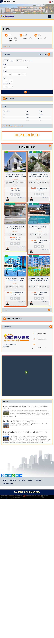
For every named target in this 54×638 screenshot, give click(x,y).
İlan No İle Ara (10, 98)
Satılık (13, 38)
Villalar (5, 627)
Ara (27, 92)
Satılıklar (22, 627)
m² (4, 78)
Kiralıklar (39, 627)
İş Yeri (23, 35)
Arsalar (30, 627)
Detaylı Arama (44, 54)
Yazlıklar (13, 627)
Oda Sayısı (6, 84)
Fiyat (5, 71)
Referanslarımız (8, 631)
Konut (8, 35)
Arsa (37, 35)
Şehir (5, 64)
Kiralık (13, 40)
